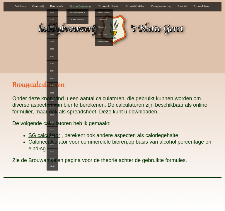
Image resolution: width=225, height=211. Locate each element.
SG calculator (44, 135)
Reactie (182, 6)
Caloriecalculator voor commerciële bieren (77, 142)
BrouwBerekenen (81, 6)
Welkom (20, 6)
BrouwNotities (134, 6)
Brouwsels (56, 6)
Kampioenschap (161, 6)
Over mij (38, 6)
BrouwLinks (201, 6)
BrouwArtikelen (108, 6)
